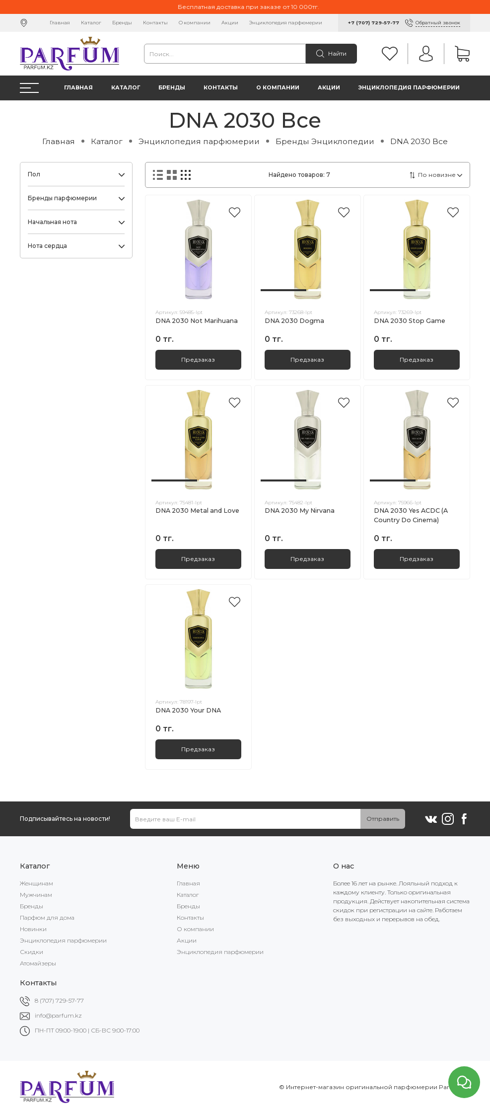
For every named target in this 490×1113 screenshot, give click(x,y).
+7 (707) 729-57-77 (373, 22)
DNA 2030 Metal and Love (197, 510)
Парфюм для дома (47, 917)
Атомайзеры (38, 963)
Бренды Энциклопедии (325, 141)
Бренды (122, 22)
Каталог (91, 22)
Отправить (382, 818)
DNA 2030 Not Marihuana (196, 320)
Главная (60, 22)
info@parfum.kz (58, 1015)
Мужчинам (36, 894)
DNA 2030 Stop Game (409, 320)
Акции (229, 22)
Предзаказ (198, 359)
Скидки (31, 951)
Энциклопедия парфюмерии (285, 22)
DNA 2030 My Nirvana (300, 510)
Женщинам (36, 883)
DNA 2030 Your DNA (188, 710)
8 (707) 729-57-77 (59, 1000)
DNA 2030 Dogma (294, 320)
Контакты (155, 22)
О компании (194, 22)
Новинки (33, 929)
